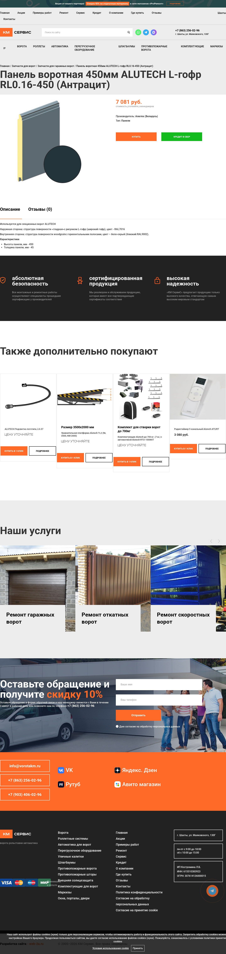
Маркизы (216, 46)
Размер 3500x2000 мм (77, 427)
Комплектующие (192, 46)
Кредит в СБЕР (182, 137)
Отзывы (156, 12)
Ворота (22, 46)
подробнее (42, 451)
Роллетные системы (73, 838)
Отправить (138, 715)
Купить (136, 137)
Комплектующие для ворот (78, 886)
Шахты (222, 12)
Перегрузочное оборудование (85, 48)
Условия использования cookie (110, 948)
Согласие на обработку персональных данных (133, 901)
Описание (10, 209)
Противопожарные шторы (77, 874)
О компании (116, 12)
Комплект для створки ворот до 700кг (139, 429)
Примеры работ (42, 12)
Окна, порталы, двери (73, 898)
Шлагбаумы (126, 46)
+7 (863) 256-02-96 (187, 30)
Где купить (137, 12)
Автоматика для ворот (74, 844)
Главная (5, 12)
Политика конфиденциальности (139, 892)
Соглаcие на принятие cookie (137, 910)
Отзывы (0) (40, 209)
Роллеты (39, 46)
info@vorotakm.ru (24, 766)
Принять (138, 948)
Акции (21, 12)
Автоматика (59, 46)
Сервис (80, 12)
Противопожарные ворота (154, 48)
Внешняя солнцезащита (75, 880)
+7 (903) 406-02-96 (25, 794)
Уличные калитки (71, 856)
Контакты (9, 19)
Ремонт (63, 12)
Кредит (97, 12)
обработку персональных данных (160, 726)
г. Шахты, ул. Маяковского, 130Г (192, 34)
